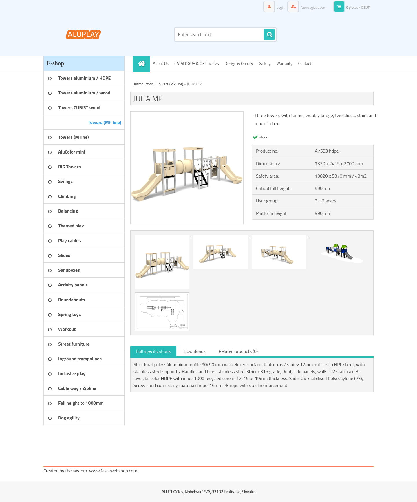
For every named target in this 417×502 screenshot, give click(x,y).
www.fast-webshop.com (113, 470)
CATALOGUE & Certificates (196, 63)
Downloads (195, 351)
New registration (312, 7)
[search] (269, 34)
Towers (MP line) (170, 84)
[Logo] (83, 34)
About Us (161, 63)
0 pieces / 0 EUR (358, 7)
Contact (304, 63)
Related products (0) (238, 351)
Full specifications (153, 351)
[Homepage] (143, 63)
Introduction (143, 84)
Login (280, 7)
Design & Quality (239, 63)
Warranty (284, 63)
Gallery (265, 63)
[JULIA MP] (187, 113)
